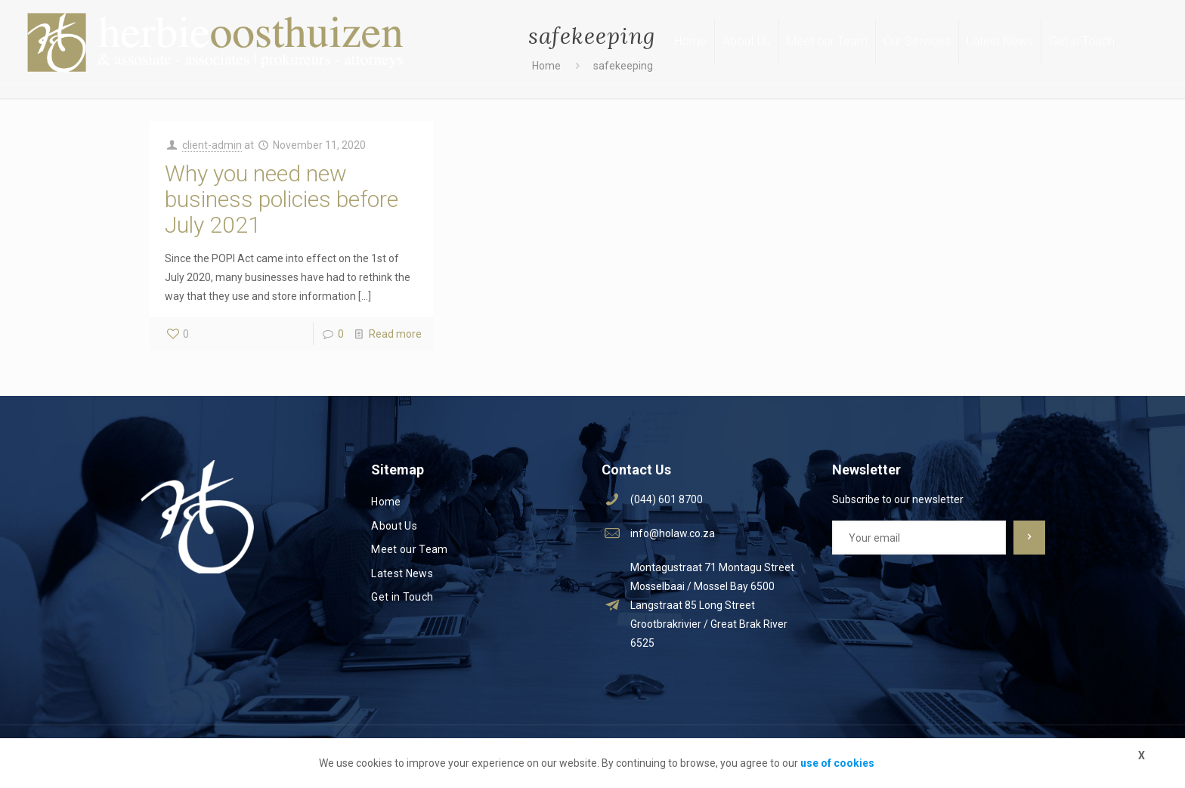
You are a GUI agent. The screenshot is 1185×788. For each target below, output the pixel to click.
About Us (394, 526)
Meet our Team (409, 549)
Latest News (402, 573)
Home (386, 502)
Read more (395, 334)
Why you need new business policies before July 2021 (281, 199)
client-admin (212, 145)
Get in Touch (402, 597)
